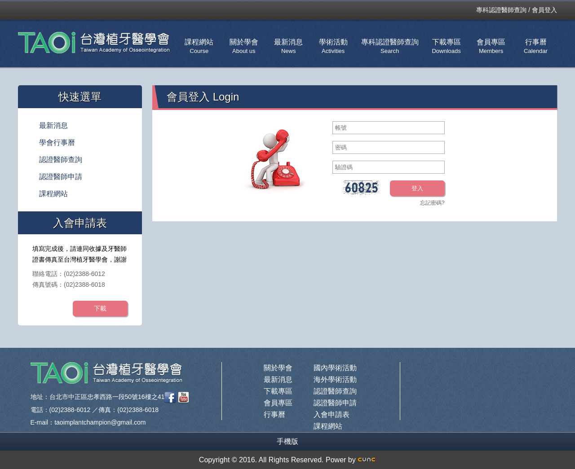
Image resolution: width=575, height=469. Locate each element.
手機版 (287, 441)
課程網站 (199, 46)
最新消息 (288, 46)
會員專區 (491, 46)
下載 (100, 308)
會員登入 (544, 9)
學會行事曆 (57, 142)
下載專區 (446, 46)
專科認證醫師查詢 (501, 9)
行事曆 (536, 46)
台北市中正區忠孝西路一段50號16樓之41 (107, 396)
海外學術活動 (335, 379)
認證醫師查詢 (60, 159)
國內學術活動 (335, 368)
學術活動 (333, 46)
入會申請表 (331, 414)
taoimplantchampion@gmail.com (100, 422)
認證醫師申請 (60, 176)
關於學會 (244, 46)
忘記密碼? (432, 203)
